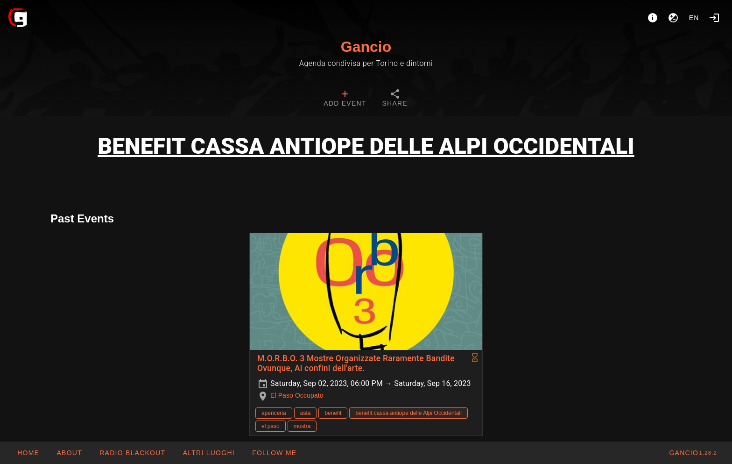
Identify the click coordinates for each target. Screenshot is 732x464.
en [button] (694, 17)
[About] (652, 17)
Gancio (366, 46)
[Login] (714, 17)
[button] (208, 452)
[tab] (344, 99)
